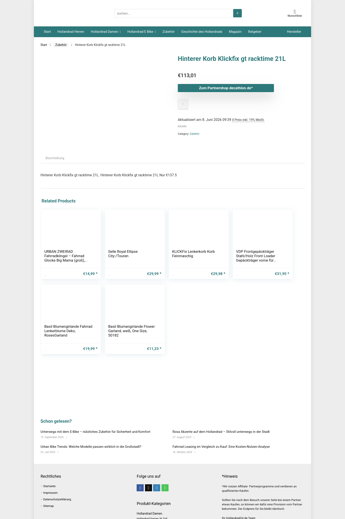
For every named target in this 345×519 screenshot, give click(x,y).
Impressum (50, 492)
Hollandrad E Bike (140, 32)
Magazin (235, 32)
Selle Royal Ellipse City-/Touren (103, 253)
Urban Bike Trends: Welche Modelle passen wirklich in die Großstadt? (90, 447)
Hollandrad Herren (70, 32)
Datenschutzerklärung (57, 499)
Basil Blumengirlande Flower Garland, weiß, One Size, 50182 (279, 260)
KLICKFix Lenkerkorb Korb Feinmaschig (146, 255)
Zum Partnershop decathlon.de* (220, 88)
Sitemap (48, 506)
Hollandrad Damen (104, 32)
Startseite (49, 486)
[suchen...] (237, 13)
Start (47, 32)
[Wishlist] (295, 12)
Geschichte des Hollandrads (201, 32)
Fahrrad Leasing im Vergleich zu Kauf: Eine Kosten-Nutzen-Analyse (221, 447)
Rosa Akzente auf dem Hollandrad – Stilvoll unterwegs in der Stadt (221, 432)
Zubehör (168, 32)
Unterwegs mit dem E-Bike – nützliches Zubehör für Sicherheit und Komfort (95, 432)
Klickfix (182, 126)
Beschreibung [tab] (55, 158)
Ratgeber (254, 32)
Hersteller (294, 32)
